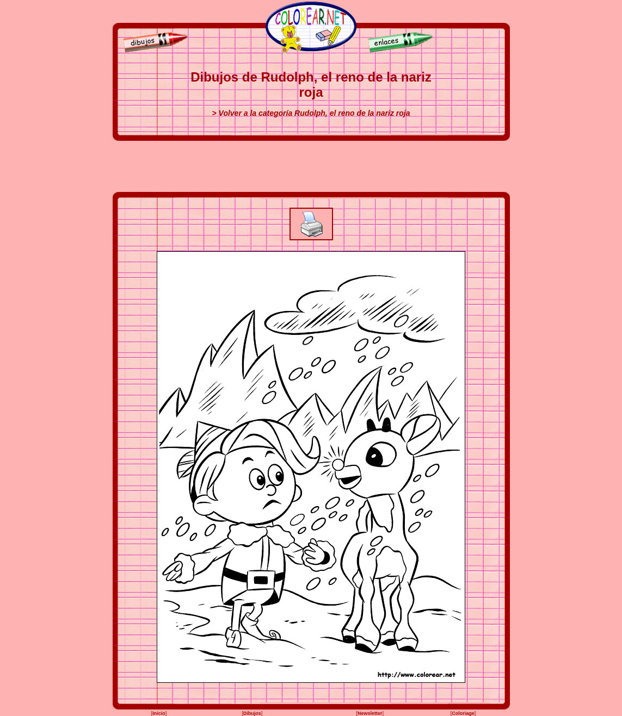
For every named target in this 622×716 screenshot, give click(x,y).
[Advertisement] (311, 166)
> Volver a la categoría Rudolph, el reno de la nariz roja (311, 113)
